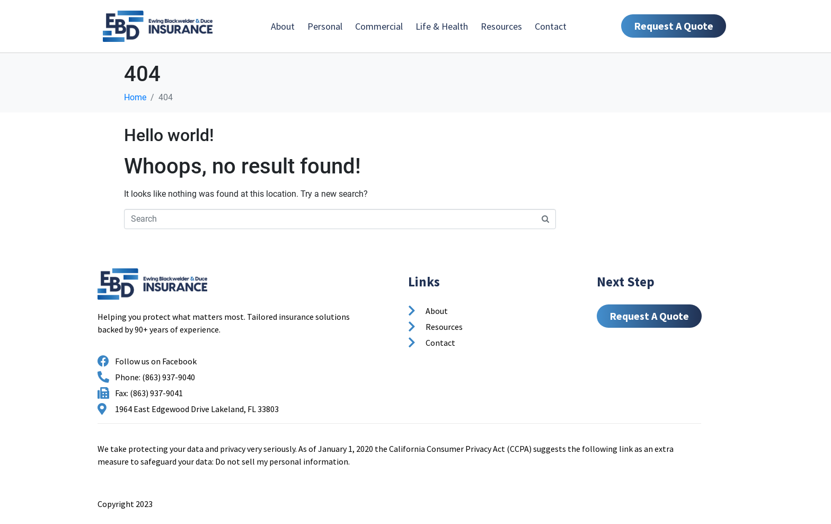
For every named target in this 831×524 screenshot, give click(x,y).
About (283, 26)
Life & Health (441, 26)
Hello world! (169, 135)
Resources (501, 26)
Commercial (379, 26)
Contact (551, 26)
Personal (324, 26)
